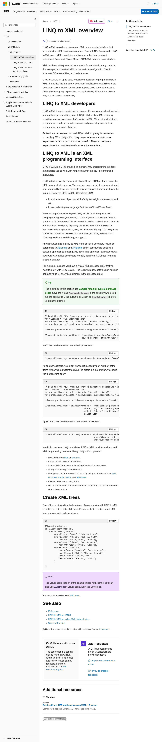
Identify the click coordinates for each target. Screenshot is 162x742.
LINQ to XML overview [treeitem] (23, 57)
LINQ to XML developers (139, 26)
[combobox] (19, 25)
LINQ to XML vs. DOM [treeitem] (22, 62)
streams (76, 457)
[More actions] (116, 21)
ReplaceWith (64, 477)
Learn (45, 21)
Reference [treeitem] (15, 81)
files (66, 457)
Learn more (104, 629)
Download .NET (149, 11)
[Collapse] (35, 19)
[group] (81, 327)
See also (131, 40)
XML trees (75, 595)
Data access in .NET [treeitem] (15, 31)
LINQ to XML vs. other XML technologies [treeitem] (22, 69)
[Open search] (148, 3)
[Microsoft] (5, 4)
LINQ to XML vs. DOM (59, 615)
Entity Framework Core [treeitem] (16, 111)
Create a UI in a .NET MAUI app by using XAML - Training (69, 705)
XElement (62, 248)
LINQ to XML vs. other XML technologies (68, 619)
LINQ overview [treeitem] (14, 42)
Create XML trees (135, 37)
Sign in (155, 4)
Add (114, 473)
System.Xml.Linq (56, 623)
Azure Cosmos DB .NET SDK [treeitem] (19, 121)
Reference (53, 611)
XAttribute (77, 248)
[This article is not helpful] (154, 50)
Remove (52, 477)
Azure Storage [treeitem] (12, 116)
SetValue (81, 477)
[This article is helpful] (150, 50)
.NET (55, 21)
